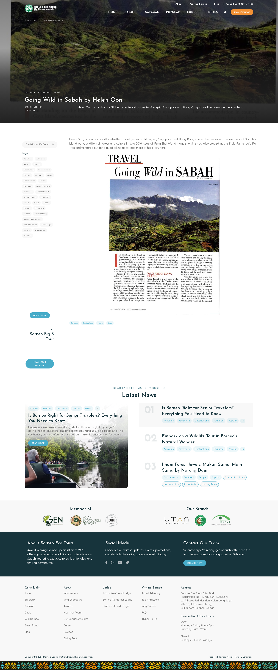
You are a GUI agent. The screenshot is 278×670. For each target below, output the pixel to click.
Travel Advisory (151, 593)
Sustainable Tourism (32, 219)
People (46, 203)
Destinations (44, 92)
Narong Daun (201, 481)
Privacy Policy (221, 656)
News (36, 203)
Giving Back (70, 638)
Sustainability (41, 214)
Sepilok (27, 214)
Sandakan (39, 208)
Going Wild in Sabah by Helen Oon (51, 20)
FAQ (144, 612)
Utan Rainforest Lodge (116, 606)
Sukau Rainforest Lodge (117, 593)
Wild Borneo (40, 230)
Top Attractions (30, 225)
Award (26, 164)
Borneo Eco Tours (222, 475)
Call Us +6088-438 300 (239, 4)
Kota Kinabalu (30, 197)
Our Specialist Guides (76, 619)
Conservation (44, 170)
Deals (49, 175)
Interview (28, 192)
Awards (68, 606)
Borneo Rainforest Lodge (117, 599)
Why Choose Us (73, 599)
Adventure (41, 159)
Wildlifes (27, 236)
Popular (27, 208)
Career (67, 625)
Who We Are (71, 593)
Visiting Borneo (198, 4)
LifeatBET (45, 197)
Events (43, 181)
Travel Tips (46, 225)
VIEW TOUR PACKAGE (40, 364)
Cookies (206, 656)
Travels (27, 230)
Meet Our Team (73, 612)
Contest (27, 175)
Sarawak (30, 599)
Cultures (30, 92)
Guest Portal (32, 625)
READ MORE (38, 443)
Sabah (28, 593)
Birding (37, 164)
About (179, 4)
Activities (28, 159)
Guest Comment (43, 186)
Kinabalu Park (43, 192)
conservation (169, 481)
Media (57, 92)
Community (29, 170)
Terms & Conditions (242, 656)
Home (27, 20)
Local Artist (185, 481)
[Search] (225, 12)
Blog (216, 4)
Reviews (68, 632)
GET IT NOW (39, 315)
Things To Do (149, 619)
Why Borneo (149, 606)
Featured (28, 186)
